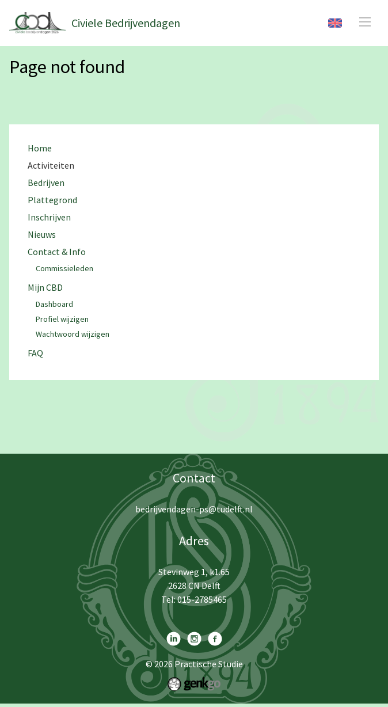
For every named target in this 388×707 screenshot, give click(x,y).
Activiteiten (51, 165)
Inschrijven (49, 217)
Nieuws (42, 234)
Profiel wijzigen (62, 319)
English (335, 23)
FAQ (35, 353)
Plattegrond (52, 200)
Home (40, 148)
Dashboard (54, 304)
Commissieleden (64, 268)
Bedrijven (46, 182)
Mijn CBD (45, 287)
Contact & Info (57, 251)
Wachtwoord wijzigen (72, 334)
